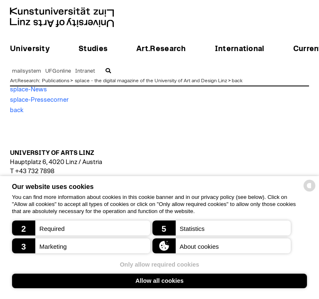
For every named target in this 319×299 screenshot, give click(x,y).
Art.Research (24, 80)
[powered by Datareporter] (309, 191)
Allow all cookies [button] (159, 280)
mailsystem (26, 71)
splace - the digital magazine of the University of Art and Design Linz (151, 80)
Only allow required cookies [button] (159, 264)
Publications (55, 80)
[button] (81, 228)
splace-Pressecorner (39, 100)
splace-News (28, 89)
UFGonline (58, 71)
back (237, 80)
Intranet (85, 71)
